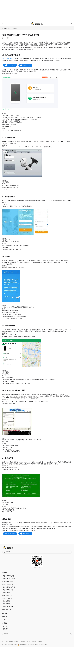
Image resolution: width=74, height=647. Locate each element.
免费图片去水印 (7, 598)
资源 (8, 28)
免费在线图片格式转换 (9, 587)
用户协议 (39, 641)
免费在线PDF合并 (8, 581)
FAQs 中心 (6, 619)
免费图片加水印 (7, 595)
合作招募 (34, 641)
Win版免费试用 (11, 65)
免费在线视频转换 (8, 606)
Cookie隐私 (11, 641)
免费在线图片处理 (8, 584)
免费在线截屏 (7, 604)
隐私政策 (4, 641)
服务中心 (5, 616)
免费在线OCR (7, 609)
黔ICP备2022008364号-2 (41, 645)
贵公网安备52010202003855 (26, 645)
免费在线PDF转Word (9, 578)
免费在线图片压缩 (8, 590)
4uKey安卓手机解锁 (7, 58)
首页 (5, 28)
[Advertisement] (37, 11)
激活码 (28, 641)
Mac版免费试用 (27, 65)
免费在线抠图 (7, 592)
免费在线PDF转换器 (8, 576)
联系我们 (5, 629)
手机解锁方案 (14, 28)
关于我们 (5, 626)
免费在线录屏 (7, 601)
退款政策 (23, 641)
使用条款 (17, 641)
